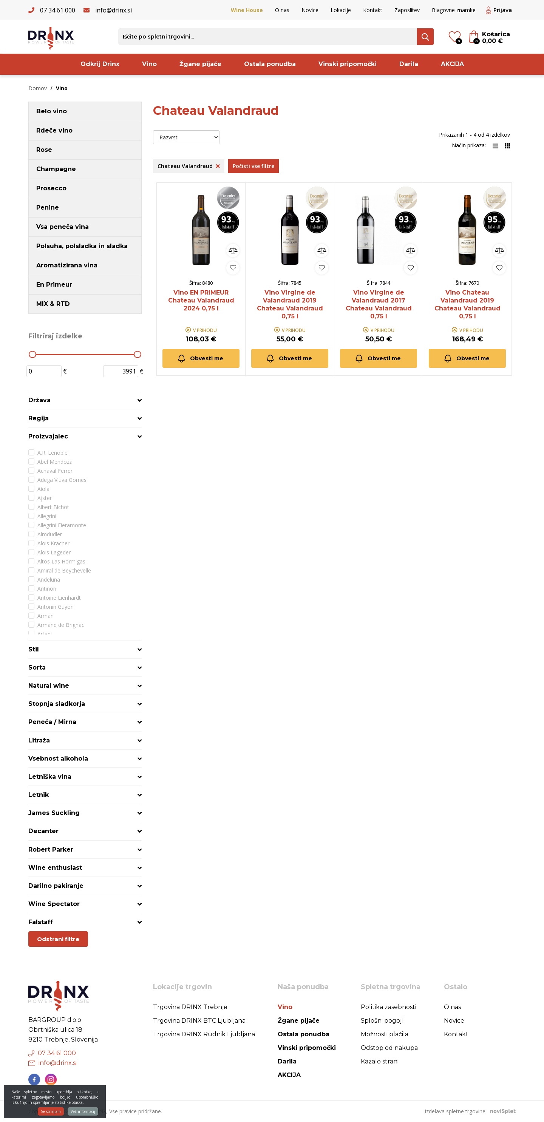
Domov (37, 88)
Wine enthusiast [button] (55, 867)
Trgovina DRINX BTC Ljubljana (199, 1020)
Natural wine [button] (48, 685)
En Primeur (54, 284)
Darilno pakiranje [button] (55, 885)
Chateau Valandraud (189, 166)
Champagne (56, 169)
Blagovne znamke (454, 10)
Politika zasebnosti (388, 1007)
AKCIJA (452, 64)
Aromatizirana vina (66, 265)
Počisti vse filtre (253, 166)
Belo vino (51, 111)
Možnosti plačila (384, 1034)
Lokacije (341, 10)
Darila (408, 64)
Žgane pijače (200, 64)
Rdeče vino (54, 130)
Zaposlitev (407, 10)
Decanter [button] (43, 831)
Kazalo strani (380, 1061)
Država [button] (39, 400)
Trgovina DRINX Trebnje (190, 1007)
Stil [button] (33, 649)
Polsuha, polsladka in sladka (82, 246)
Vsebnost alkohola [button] (58, 758)
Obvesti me (200, 358)
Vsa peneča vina (62, 226)
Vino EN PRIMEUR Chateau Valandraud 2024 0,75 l (201, 300)
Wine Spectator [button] (54, 903)
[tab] (85, 400)
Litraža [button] (39, 740)
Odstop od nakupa (389, 1047)
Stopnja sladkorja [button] (56, 703)
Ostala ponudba (270, 64)
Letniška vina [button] (49, 776)
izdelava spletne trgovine (455, 1111)
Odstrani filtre (58, 939)
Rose (44, 149)
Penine (47, 207)
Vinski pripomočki (347, 64)
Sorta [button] (37, 667)
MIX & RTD (53, 303)
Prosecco (51, 188)
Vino (149, 64)
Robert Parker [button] (50, 849)
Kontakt (372, 10)
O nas (282, 10)
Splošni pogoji (382, 1020)
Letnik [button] (38, 794)
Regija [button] (38, 418)
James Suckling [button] (54, 812)
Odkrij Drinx (99, 64)
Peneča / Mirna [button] (52, 721)
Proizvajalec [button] (48, 436)
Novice (309, 10)
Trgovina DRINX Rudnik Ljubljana (204, 1034)
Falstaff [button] (40, 922)
